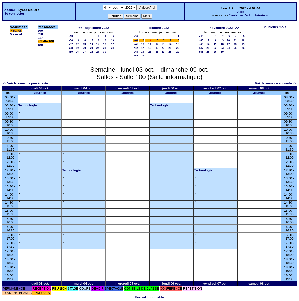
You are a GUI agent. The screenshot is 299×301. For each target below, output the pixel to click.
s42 (136, 47)
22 (97, 47)
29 (97, 51)
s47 (201, 47)
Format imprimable (149, 297)
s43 (136, 51)
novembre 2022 (221, 28)
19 (77, 47)
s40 (136, 40)
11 (149, 44)
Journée (40, 93)
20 (84, 47)
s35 (71, 36)
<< (80, 28)
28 (91, 51)
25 (149, 51)
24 (112, 47)
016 (40, 34)
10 (112, 40)
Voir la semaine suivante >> (275, 83)
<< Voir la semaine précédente (25, 83)
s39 (71, 51)
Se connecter (14, 13)
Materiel (16, 34)
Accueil (9, 10)
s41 (136, 44)
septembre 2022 (97, 28)
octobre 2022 (159, 28)
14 (91, 44)
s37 (71, 44)
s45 (201, 40)
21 (91, 47)
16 (104, 44)
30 (104, 51)
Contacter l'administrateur (248, 15)
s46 (201, 44)
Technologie (27, 105)
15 (97, 44)
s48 (201, 51)
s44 (136, 55)
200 (40, 30)
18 (149, 47)
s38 (71, 47)
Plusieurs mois (275, 27)
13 (84, 44)
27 (84, 51)
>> (237, 28)
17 (112, 44)
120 (40, 45)
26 (77, 51)
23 (104, 47)
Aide (240, 12)
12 (77, 44)
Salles (17, 30)
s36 (71, 40)
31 (142, 55)
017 (40, 38)
